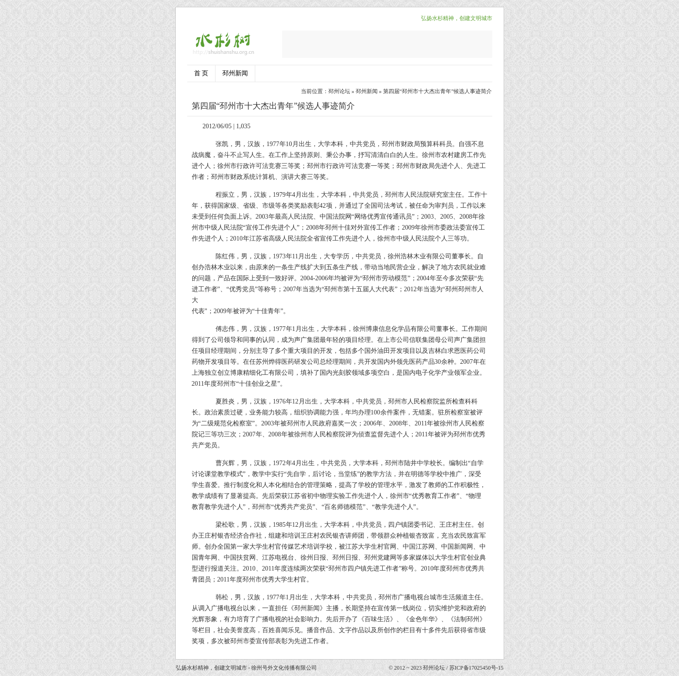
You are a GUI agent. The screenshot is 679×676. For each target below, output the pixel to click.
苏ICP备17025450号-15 (476, 668)
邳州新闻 (235, 73)
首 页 (201, 73)
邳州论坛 (339, 91)
